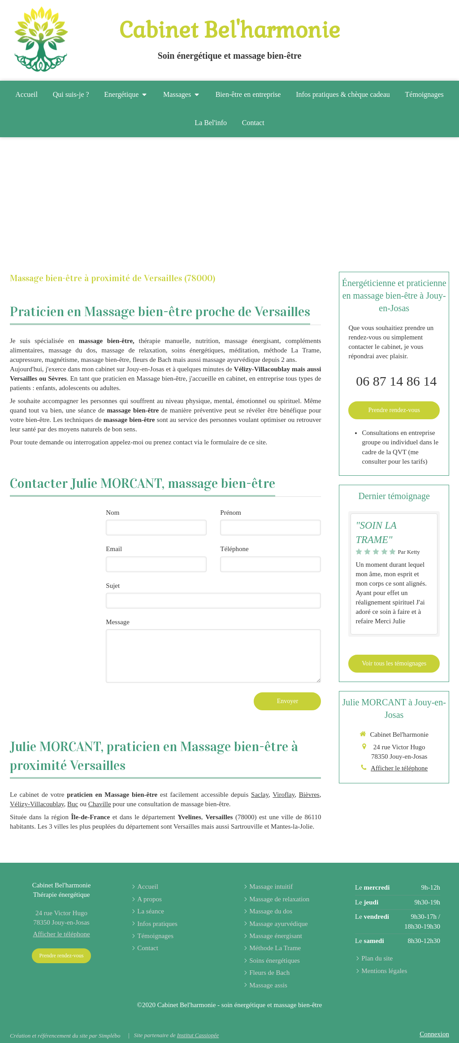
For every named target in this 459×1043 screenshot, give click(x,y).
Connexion (434, 1034)
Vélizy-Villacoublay (37, 804)
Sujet (113, 585)
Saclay (259, 794)
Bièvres (309, 794)
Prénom (230, 512)
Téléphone (234, 548)
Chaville (99, 804)
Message (118, 622)
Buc (72, 804)
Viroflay (283, 794)
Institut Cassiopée (198, 1035)
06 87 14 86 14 (396, 381)
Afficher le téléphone (399, 768)
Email (114, 548)
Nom (112, 512)
